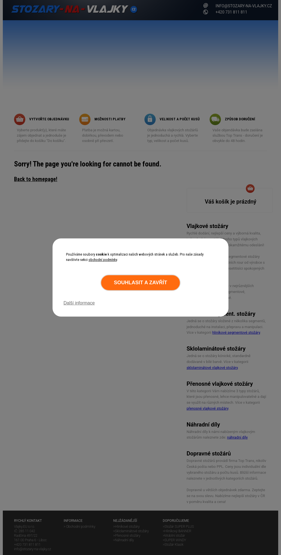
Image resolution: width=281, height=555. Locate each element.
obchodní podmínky (103, 260)
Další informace (79, 303)
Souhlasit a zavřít (140, 282)
